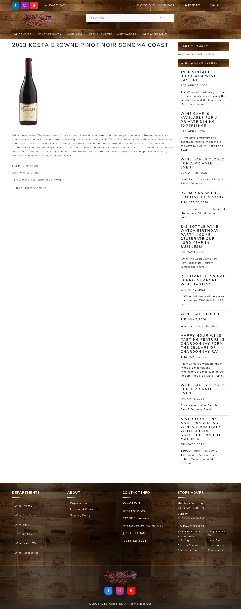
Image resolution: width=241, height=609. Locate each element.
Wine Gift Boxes (26, 515)
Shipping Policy (80, 515)
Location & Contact (83, 509)
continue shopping (31, 188)
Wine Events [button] (22, 34)
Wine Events (23, 506)
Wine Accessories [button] (155, 34)
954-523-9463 (55, 5)
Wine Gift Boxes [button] (50, 34)
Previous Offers (101, 34)
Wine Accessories (27, 553)
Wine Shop (22, 525)
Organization (78, 503)
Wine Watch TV (127, 34)
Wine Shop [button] (75, 34)
